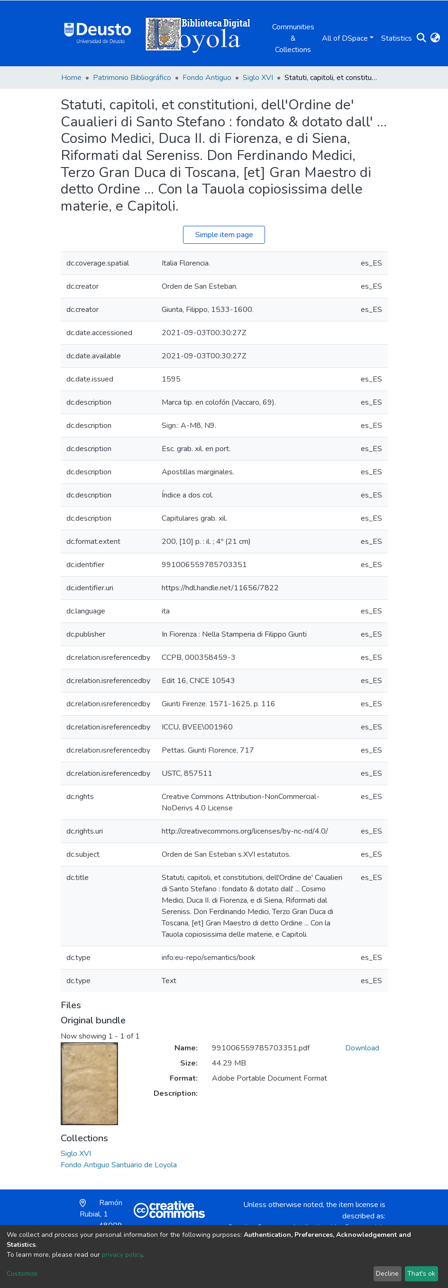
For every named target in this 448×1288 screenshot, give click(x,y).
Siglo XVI (258, 77)
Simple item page (224, 235)
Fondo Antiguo (207, 77)
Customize (22, 1273)
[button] (435, 38)
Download (362, 1048)
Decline (387, 1273)
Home (71, 77)
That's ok (421, 1273)
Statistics (396, 38)
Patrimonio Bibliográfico (132, 77)
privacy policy (122, 1254)
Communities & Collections (293, 38)
